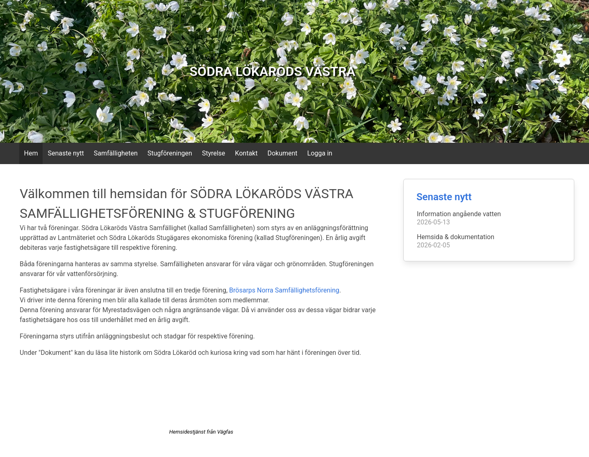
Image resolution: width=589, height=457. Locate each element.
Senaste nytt (66, 153)
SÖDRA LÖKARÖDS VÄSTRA (272, 71)
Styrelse (213, 153)
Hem (31, 153)
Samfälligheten (116, 153)
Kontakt (246, 153)
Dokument (282, 153)
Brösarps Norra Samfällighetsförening (284, 290)
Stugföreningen (170, 153)
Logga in (319, 153)
